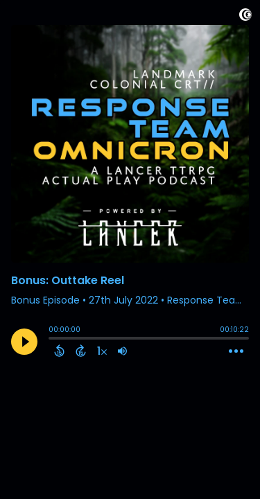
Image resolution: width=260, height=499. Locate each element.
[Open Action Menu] (236, 351)
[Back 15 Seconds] (59, 350)
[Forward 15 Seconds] (81, 350)
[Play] (24, 342)
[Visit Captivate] (245, 17)
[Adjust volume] (122, 350)
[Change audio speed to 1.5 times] (102, 350)
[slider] (52, 340)
